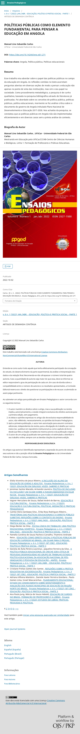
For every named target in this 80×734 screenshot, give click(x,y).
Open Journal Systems (14, 629)
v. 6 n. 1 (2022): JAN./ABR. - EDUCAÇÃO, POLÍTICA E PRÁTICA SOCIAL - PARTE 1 (36, 13)
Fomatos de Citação (13, 301)
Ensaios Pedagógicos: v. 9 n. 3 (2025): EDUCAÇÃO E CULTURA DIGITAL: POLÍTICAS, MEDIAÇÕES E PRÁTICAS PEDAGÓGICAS (42, 506)
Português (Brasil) (12, 653)
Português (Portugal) (14, 658)
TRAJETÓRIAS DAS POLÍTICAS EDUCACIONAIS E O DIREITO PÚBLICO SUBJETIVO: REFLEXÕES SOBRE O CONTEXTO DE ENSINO (42, 516)
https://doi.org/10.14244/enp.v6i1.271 (27, 54)
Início (6, 11)
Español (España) (12, 649)
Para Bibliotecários (12, 683)
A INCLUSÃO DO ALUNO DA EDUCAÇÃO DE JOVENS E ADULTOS (39, 482)
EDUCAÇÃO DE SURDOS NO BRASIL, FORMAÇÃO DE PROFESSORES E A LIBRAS (41, 595)
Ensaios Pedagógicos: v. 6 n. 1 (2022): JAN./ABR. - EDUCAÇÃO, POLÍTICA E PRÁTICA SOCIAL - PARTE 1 (41, 563)
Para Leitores (9, 675)
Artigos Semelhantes (16, 475)
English (7, 645)
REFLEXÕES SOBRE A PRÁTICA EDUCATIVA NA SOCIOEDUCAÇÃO (41, 570)
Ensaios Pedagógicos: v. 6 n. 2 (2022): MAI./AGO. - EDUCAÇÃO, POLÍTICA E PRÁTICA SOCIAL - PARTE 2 (41, 520)
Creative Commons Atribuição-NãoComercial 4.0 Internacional (35, 702)
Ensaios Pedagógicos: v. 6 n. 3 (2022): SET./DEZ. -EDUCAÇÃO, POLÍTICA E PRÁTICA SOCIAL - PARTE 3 (39, 544)
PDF (9, 266)
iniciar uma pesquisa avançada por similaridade (46, 615)
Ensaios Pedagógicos (16, 2)
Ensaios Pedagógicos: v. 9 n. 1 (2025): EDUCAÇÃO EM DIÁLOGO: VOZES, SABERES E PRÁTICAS (41, 485)
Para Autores (9, 679)
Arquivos (16, 11)
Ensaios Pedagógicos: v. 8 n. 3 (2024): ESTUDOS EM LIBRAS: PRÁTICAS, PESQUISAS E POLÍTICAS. (39, 600)
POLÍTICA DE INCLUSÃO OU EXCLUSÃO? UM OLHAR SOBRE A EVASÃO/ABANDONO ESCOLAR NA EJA (42, 492)
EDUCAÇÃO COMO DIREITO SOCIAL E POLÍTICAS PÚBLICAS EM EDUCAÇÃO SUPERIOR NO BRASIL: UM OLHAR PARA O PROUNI (43, 539)
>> (17, 608)
